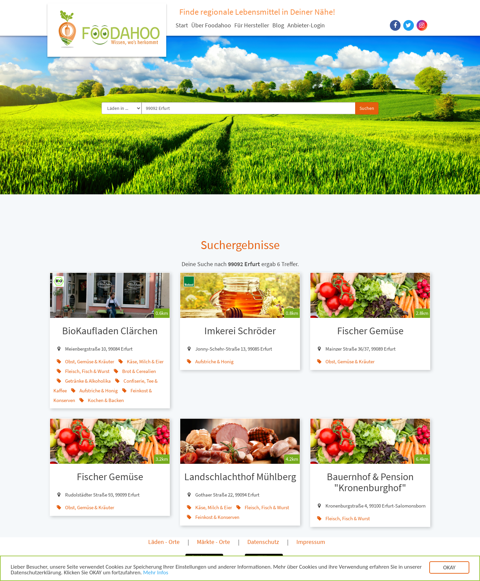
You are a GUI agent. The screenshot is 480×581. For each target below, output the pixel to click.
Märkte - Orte (213, 542)
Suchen (366, 108)
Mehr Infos (155, 573)
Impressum (310, 542)
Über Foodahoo (211, 25)
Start (182, 25)
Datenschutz (263, 542)
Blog (278, 25)
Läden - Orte (164, 542)
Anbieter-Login (306, 25)
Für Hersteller (251, 25)
